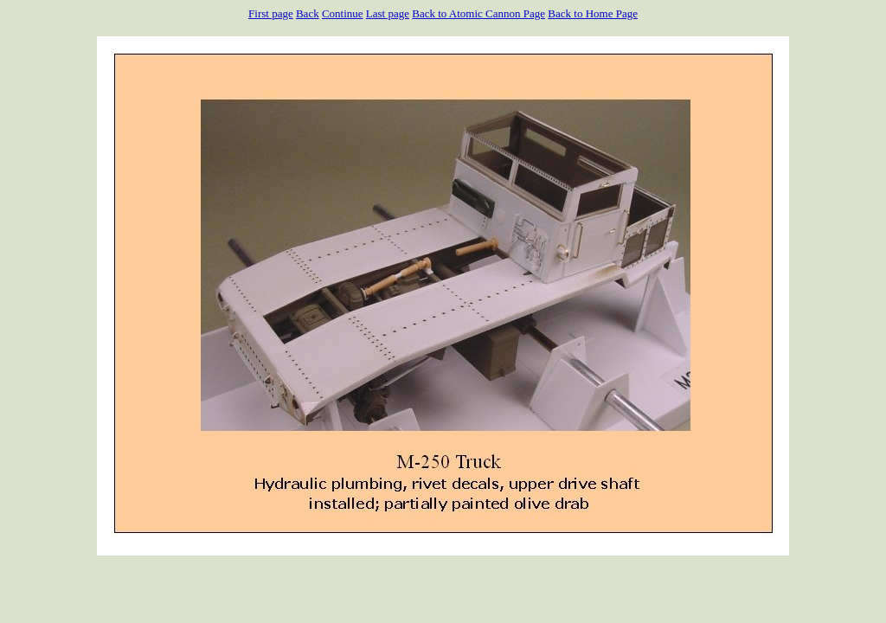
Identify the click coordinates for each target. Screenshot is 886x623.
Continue (342, 13)
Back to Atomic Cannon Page (478, 13)
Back (307, 13)
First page (270, 13)
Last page (387, 13)
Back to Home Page (593, 13)
